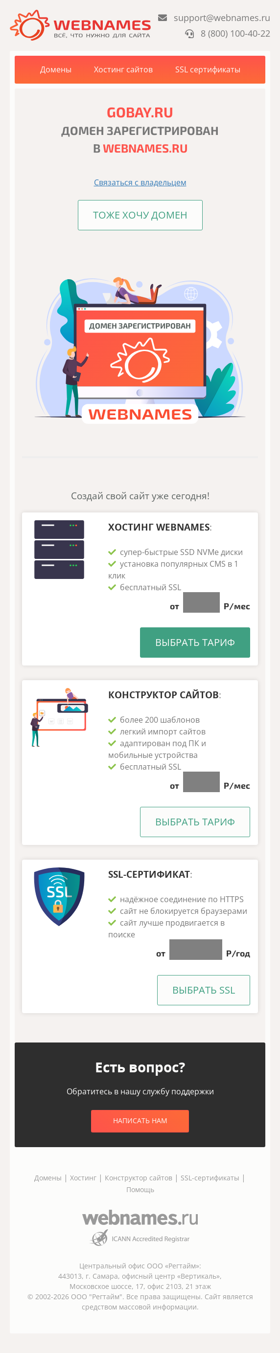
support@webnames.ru (214, 17)
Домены (55, 69)
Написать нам (140, 1120)
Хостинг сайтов (123, 69)
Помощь (140, 1189)
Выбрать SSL (203, 990)
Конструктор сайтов (138, 1177)
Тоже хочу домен (140, 215)
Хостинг (83, 1177)
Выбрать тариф (195, 642)
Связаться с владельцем (140, 182)
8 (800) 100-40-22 (227, 33)
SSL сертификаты (207, 69)
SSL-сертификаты (211, 1177)
